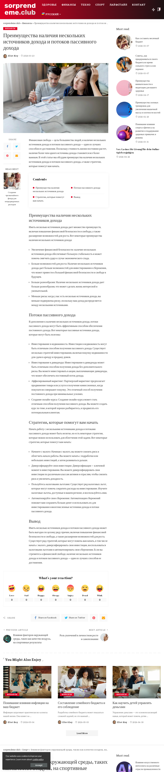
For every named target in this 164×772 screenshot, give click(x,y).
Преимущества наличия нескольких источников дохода (48, 189)
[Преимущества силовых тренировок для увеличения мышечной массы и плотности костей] (124, 110)
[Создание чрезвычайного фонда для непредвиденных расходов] (12, 181)
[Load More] (82, 733)
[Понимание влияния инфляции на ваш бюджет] (27, 682)
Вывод (77, 196)
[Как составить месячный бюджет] (124, 42)
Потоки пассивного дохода (87, 187)
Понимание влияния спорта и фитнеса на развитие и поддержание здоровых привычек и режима (147, 131)
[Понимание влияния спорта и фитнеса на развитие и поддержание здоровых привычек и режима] (124, 133)
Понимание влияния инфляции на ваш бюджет (26, 705)
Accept (38, 765)
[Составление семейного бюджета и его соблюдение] (82, 682)
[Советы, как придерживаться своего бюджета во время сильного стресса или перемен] (124, 64)
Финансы (10, 28)
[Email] (16, 156)
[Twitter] (16, 146)
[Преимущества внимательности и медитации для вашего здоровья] (124, 88)
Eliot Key (13, 56)
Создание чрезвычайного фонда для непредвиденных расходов (12, 198)
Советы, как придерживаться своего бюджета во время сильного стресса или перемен (146, 62)
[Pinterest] (7, 156)
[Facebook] (7, 146)
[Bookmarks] (159, 9)
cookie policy (38, 759)
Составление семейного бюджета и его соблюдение (81, 705)
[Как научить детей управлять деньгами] (137, 682)
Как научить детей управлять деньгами (132, 705)
